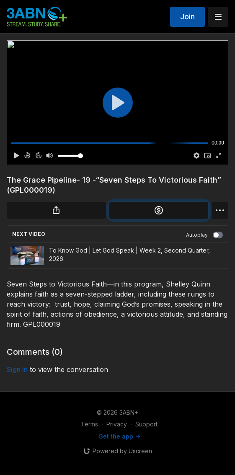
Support (146, 424)
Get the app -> (119, 436)
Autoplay (204, 235)
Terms (89, 424)
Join (187, 16)
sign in (17, 369)
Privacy (116, 424)
